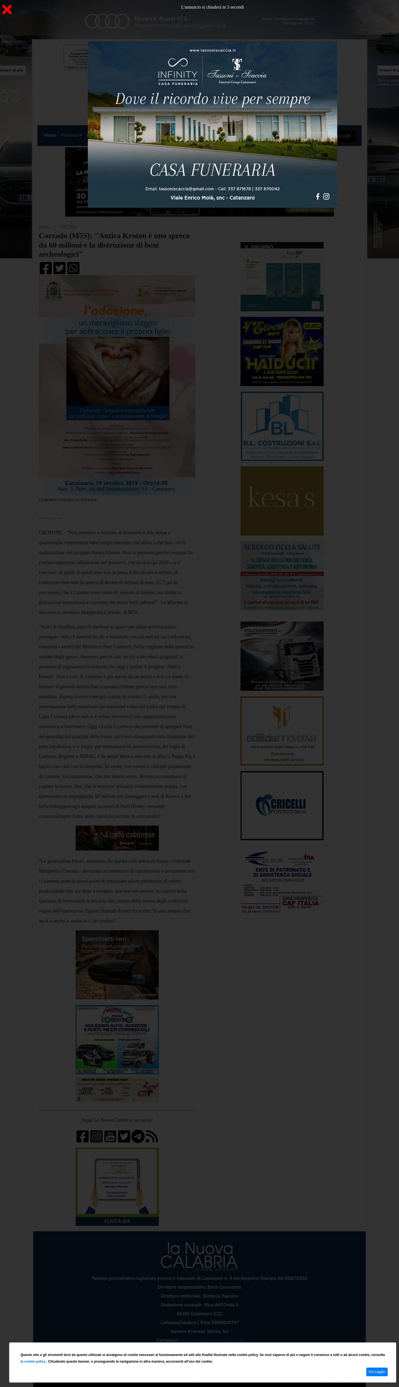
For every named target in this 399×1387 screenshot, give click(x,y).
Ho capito (377, 1372)
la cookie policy (33, 1361)
